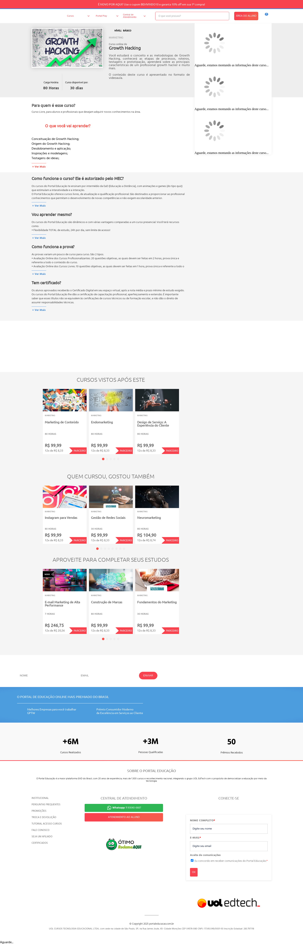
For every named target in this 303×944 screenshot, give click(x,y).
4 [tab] (114, 459)
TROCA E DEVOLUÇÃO (44, 817)
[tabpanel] (65, 421)
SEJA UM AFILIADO (42, 837)
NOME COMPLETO (202, 820)
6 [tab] (116, 548)
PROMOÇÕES (39, 811)
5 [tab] (118, 459)
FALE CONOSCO (40, 830)
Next (185, 419)
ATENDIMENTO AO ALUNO (124, 817)
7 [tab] (120, 548)
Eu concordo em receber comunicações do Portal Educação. (231, 861)
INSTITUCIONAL (40, 798)
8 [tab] (124, 548)
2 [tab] (107, 459)
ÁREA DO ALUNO (246, 16)
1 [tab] (103, 459)
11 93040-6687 (126, 808)
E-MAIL (195, 838)
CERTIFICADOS (40, 843)
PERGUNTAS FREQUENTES (46, 804)
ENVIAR (148, 675)
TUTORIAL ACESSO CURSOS (47, 824)
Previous (36, 419)
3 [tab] (111, 459)
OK (194, 872)
